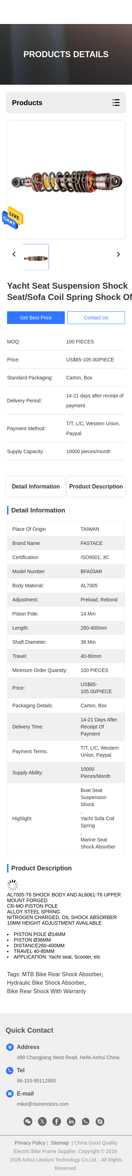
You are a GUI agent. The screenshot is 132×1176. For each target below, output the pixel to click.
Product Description (96, 487)
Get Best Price (40, 317)
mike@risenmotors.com (43, 1104)
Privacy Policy (30, 1143)
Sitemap (60, 1143)
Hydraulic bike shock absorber (45, 983)
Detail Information (36, 487)
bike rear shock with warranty (46, 991)
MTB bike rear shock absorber (62, 974)
